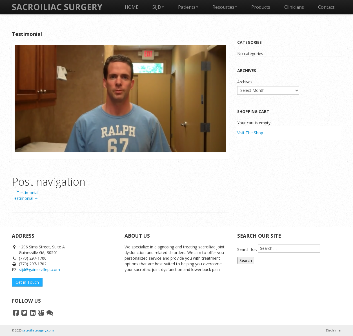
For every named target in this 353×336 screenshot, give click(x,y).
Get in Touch (27, 282)
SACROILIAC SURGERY (57, 7)
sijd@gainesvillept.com (39, 269)
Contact (326, 7)
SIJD (158, 7)
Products (260, 7)
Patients (188, 7)
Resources (224, 7)
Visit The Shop (250, 132)
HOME (131, 7)
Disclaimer (333, 330)
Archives (244, 81)
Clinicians (294, 7)
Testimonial (25, 192)
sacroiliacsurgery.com (38, 330)
